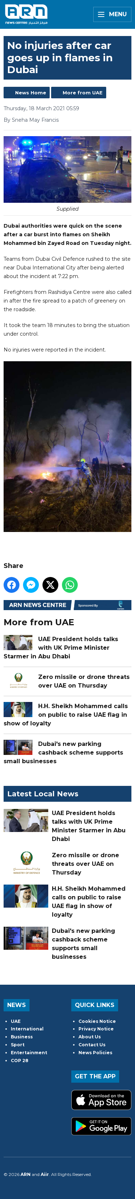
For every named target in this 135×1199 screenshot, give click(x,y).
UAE (16, 1021)
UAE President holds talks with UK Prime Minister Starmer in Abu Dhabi (61, 648)
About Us (89, 1036)
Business (22, 1036)
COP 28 (19, 1060)
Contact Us (91, 1044)
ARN (26, 1174)
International (27, 1029)
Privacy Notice (96, 1029)
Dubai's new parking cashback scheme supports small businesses (63, 753)
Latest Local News (42, 793)
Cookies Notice (97, 1021)
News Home (30, 92)
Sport (17, 1044)
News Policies (95, 1052)
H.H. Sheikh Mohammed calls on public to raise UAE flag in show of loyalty (66, 715)
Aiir (45, 1174)
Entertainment (29, 1052)
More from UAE (83, 92)
